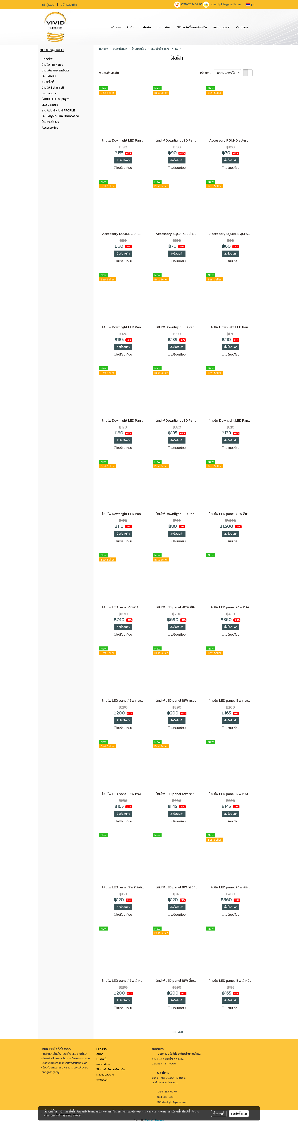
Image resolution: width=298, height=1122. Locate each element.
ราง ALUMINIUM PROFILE (58, 110)
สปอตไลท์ (48, 81)
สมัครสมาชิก (69, 4)
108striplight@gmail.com (226, 4)
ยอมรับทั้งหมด (239, 1113)
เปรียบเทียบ (124, 167)
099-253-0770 (191, 4)
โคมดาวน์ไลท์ (50, 93)
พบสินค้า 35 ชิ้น (109, 72)
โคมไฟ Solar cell (53, 87)
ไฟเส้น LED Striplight (55, 99)
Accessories (50, 127)
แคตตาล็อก (164, 27)
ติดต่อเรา (242, 27)
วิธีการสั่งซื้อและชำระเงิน (192, 27)
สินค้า (130, 27)
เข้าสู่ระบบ (48, 4)
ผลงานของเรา (221, 27)
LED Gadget (50, 104)
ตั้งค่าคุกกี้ (218, 1113)
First (173, 1032)
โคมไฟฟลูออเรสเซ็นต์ (55, 70)
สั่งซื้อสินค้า (123, 160)
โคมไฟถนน (49, 76)
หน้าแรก (115, 27)
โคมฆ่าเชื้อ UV (50, 121)
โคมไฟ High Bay (52, 64)
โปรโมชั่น (145, 27)
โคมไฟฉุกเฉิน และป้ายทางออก (60, 116)
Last (180, 1032)
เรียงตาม (207, 72)
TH (250, 4)
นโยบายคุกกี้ (74, 1115)
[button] (254, 27)
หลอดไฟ (47, 59)
